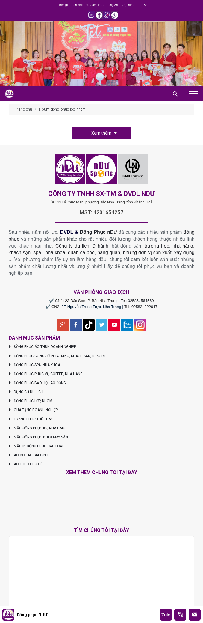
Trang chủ (23, 109)
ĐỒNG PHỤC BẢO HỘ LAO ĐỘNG (37, 383)
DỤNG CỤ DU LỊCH (26, 392)
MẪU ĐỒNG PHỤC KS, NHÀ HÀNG (38, 428)
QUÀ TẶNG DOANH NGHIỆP (33, 410)
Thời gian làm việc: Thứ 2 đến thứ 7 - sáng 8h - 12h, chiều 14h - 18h (103, 5)
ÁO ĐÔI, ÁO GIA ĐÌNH (29, 455)
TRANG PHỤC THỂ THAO (31, 419)
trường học (157, 245)
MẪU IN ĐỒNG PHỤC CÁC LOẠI (36, 446)
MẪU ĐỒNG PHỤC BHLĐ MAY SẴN (38, 437)
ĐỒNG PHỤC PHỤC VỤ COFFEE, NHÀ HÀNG (46, 374)
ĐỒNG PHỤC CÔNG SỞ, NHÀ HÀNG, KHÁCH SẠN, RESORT (57, 356)
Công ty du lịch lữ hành (81, 245)
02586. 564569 (141, 300)
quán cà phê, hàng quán (94, 252)
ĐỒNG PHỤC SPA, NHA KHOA (34, 365)
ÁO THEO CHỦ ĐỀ (26, 464)
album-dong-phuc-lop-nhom (62, 109)
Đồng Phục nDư (98, 232)
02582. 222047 (144, 306)
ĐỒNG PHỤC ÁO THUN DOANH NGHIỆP (42, 347)
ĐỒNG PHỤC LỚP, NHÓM (31, 401)
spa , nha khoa (49, 252)
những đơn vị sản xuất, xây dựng (159, 252)
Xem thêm (104, 133)
